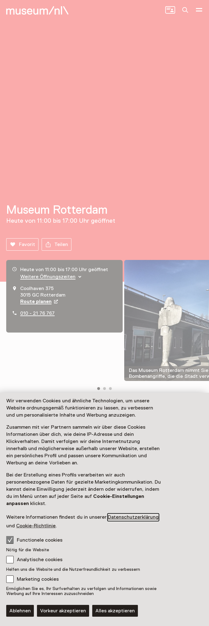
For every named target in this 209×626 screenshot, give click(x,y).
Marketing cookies (38, 579)
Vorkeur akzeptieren (63, 611)
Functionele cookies (34, 539)
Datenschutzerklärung (133, 517)
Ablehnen (20, 611)
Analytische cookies (39, 559)
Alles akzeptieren (115, 611)
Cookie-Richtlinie (36, 526)
